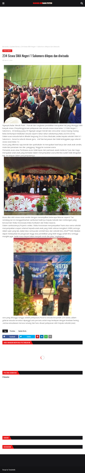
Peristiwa (12, 331)
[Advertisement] (42, 25)
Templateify (11, 470)
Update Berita (14, 47)
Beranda (5, 47)
